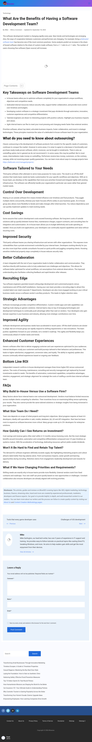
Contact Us (10, 721)
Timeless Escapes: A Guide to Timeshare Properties (20, 666)
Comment (10, 578)
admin (8, 738)
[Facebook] (3, 711)
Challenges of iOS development (72, 519)
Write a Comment (16, 30)
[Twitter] (8, 711)
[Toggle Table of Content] (21, 85)
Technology (7, 13)
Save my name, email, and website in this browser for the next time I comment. (33, 623)
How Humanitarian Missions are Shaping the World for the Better (25, 684)
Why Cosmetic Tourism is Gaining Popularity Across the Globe (24, 692)
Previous (13, 524)
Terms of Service (47, 721)
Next (80, 524)
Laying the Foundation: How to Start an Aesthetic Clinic (21, 674)
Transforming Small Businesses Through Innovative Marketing (24, 663)
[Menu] (89, 3)
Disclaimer (61, 721)
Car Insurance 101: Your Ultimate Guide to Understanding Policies (25, 688)
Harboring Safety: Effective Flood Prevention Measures (21, 677)
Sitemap (71, 721)
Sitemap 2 (82, 721)
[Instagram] (13, 711)
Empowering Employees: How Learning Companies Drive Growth (25, 699)
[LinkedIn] (17, 711)
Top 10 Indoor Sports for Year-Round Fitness (18, 681)
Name (9, 599)
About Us (7, 502)
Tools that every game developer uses (23, 519)
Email (9, 611)
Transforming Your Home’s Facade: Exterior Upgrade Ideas (22, 695)
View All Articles (25, 552)
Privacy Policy (33, 721)
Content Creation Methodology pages (28, 502)
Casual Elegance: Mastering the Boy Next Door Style (20, 670)
